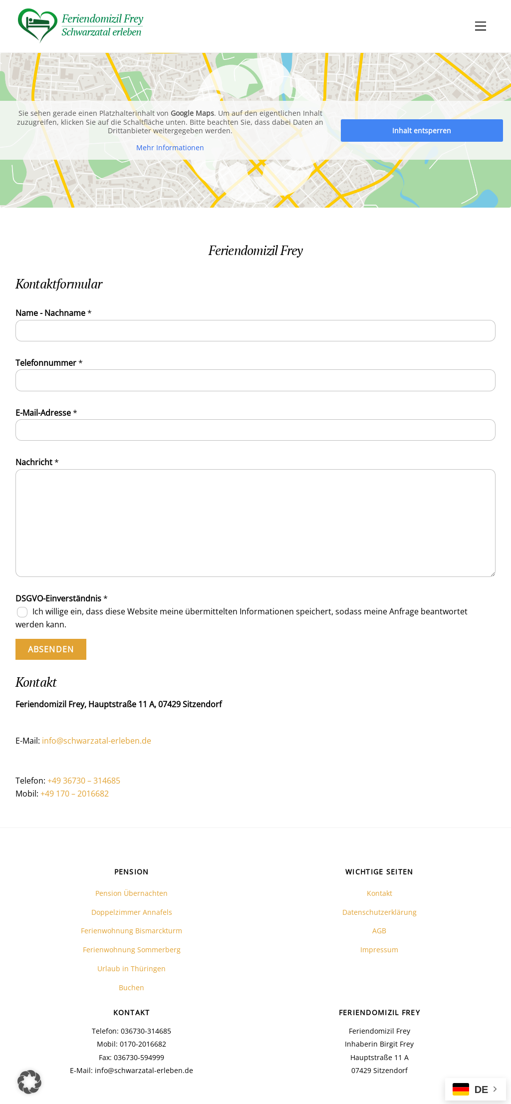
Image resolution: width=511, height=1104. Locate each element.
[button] (29, 1082)
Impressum (379, 949)
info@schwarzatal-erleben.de (96, 740)
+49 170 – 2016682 (74, 793)
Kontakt (379, 893)
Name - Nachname (53, 312)
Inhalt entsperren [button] (421, 130)
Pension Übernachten (131, 893)
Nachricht (37, 462)
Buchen (131, 987)
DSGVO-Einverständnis (61, 598)
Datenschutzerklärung (379, 912)
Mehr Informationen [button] (170, 147)
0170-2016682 (143, 1044)
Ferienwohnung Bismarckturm (131, 930)
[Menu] (481, 26)
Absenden (50, 649)
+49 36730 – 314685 (83, 780)
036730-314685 (145, 1031)
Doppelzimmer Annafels (131, 912)
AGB (379, 930)
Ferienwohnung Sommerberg (132, 949)
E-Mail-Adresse (46, 412)
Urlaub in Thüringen (131, 968)
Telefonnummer (49, 362)
